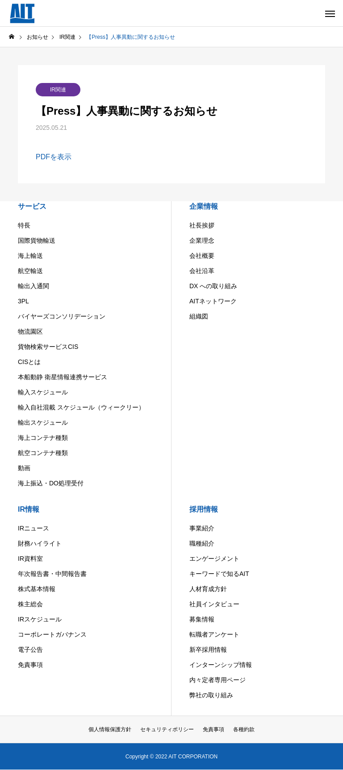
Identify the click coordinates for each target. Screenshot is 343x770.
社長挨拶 (201, 225)
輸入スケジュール (43, 392)
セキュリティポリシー (167, 729)
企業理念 (201, 240)
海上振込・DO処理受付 (51, 483)
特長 (24, 225)
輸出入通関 (33, 286)
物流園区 (30, 331)
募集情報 (201, 619)
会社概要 (201, 255)
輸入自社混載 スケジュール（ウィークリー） (81, 407)
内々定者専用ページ (217, 679)
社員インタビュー (214, 604)
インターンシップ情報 (220, 664)
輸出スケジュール (43, 422)
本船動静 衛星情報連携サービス (62, 377)
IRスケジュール (40, 619)
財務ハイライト (40, 543)
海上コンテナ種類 (43, 437)
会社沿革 (201, 270)
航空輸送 (30, 270)
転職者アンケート (214, 634)
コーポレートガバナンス (52, 634)
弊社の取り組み (211, 695)
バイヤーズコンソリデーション (61, 316)
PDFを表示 (53, 157)
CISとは (29, 361)
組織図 (198, 316)
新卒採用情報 (208, 649)
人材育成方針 (208, 588)
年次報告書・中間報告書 (52, 573)
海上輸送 (30, 255)
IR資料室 (30, 558)
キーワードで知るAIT (219, 573)
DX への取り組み (213, 286)
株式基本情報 (36, 588)
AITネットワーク (213, 301)
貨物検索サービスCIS (48, 346)
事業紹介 (201, 528)
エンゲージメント (214, 558)
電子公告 (30, 649)
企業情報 (203, 206)
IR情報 (28, 509)
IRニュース (33, 528)
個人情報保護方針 (109, 729)
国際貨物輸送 (36, 240)
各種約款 (244, 729)
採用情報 (203, 509)
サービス (32, 206)
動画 (24, 468)
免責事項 (30, 664)
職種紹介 (201, 543)
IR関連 (58, 90)
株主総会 (30, 604)
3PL (23, 301)
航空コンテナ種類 (43, 452)
